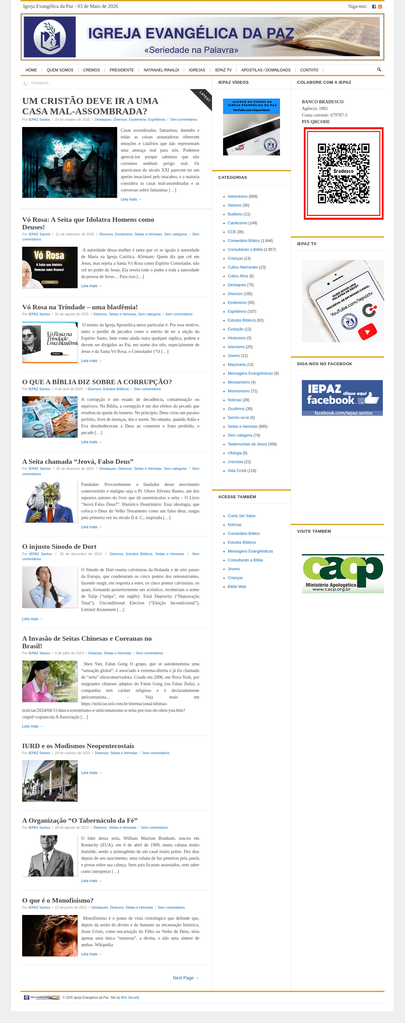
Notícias (234, 400)
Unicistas (235, 462)
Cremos (91, 70)
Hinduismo (237, 338)
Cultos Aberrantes (243, 267)
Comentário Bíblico (244, 241)
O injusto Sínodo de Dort (59, 558)
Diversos (120, 119)
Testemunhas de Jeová (247, 444)
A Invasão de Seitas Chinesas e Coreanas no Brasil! (87, 654)
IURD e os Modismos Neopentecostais (78, 757)
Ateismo (234, 205)
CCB (232, 232)
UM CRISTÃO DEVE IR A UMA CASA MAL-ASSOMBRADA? (90, 105)
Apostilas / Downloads (265, 70)
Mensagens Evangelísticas (250, 373)
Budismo (235, 214)
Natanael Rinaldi (161, 70)
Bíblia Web (237, 586)
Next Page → (186, 989)
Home (31, 70)
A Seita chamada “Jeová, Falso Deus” (78, 473)
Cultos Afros (238, 276)
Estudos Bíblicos (116, 401)
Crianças (235, 258)
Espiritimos (156, 119)
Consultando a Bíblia (245, 249)
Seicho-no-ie (238, 417)
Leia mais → (32, 206)
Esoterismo (137, 119)
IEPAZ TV (223, 70)
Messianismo (239, 382)
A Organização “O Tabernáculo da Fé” (80, 832)
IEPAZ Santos (39, 119)
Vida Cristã (237, 471)
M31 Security (130, 1009)
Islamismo (236, 347)
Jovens (234, 356)
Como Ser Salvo (241, 516)
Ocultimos (236, 409)
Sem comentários (183, 119)
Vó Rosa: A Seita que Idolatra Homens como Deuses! (88, 230)
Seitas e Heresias (148, 241)
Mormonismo (239, 391)
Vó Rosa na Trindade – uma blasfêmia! (80, 314)
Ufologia (235, 453)
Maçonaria (237, 364)
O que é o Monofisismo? (58, 912)
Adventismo (238, 196)
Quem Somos (60, 70)
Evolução (235, 329)
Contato (309, 70)
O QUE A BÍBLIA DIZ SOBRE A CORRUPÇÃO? (97, 393)
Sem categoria (175, 241)
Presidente (122, 70)
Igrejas (197, 70)
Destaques (103, 119)
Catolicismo (237, 223)
